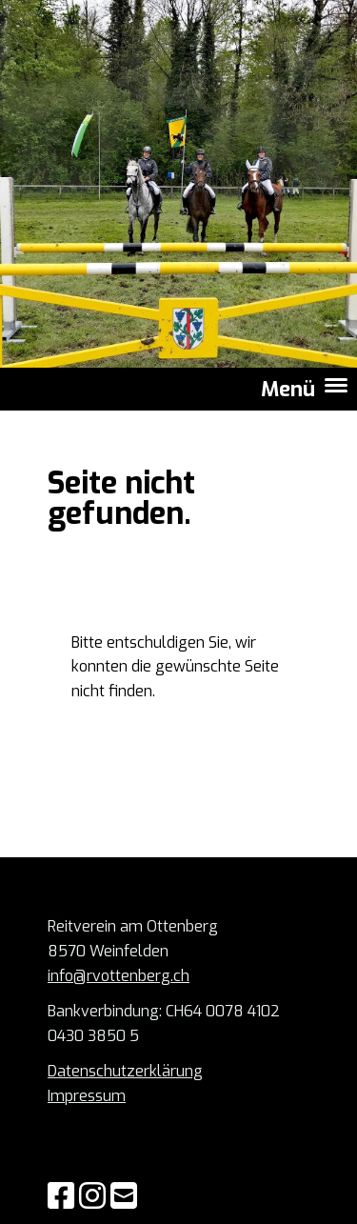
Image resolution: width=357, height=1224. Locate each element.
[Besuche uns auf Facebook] (61, 1196)
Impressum (87, 1096)
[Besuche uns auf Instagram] (92, 1196)
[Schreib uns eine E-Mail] (123, 1196)
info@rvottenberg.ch (118, 976)
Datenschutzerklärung (125, 1071)
